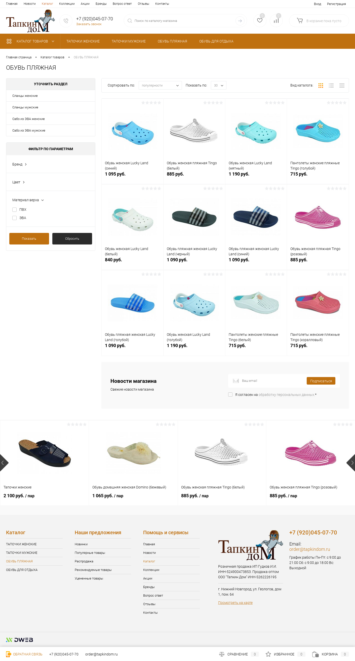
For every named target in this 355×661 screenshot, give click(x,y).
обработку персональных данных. (287, 395)
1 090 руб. (194, 262)
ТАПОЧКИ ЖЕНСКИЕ (21, 544)
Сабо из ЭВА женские (28, 119)
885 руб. (194, 176)
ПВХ (22, 210)
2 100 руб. (19, 495)
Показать (29, 238)
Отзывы (143, 4)
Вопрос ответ (122, 4)
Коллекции (67, 4)
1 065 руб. (107, 495)
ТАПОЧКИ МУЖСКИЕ (21, 553)
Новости (30, 4)
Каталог (47, 4)
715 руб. (317, 176)
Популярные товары (90, 553)
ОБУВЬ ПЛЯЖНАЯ (19, 561)
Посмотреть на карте (235, 603)
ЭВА (22, 218)
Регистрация (336, 4)
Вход (317, 4)
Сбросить (72, 238)
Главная (12, 4)
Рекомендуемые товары (93, 570)
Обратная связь (24, 654)
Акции (85, 4)
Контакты (162, 4)
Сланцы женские (25, 96)
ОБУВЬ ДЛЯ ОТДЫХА (21, 570)
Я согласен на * (276, 395)
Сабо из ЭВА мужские (28, 130)
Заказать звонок (89, 24)
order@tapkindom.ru (309, 549)
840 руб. (132, 262)
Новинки (81, 544)
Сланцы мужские (25, 107)
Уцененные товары (89, 578)
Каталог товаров (31, 41)
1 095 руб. (132, 176)
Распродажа (84, 561)
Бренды (101, 4)
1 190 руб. (256, 176)
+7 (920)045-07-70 (63, 654)
